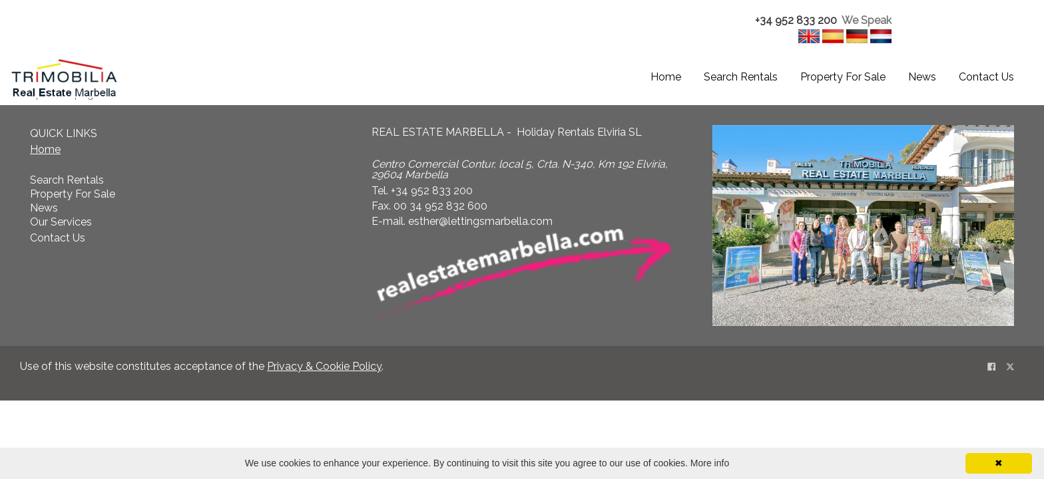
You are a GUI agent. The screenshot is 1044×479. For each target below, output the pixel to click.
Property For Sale (843, 77)
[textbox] (807, 21)
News (922, 77)
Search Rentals (741, 77)
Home (666, 77)
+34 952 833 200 (796, 20)
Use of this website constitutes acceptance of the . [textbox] (202, 366)
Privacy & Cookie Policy (324, 366)
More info (709, 463)
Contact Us (986, 77)
